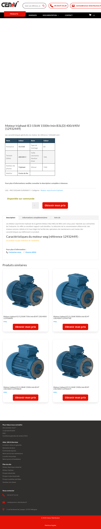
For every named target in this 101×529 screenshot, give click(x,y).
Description (10, 217)
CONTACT (69, 15)
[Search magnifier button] (43, 5)
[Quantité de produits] (35, 205)
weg (5, 321)
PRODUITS (14, 14)
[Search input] (33, 5)
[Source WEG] (29, 252)
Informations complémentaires (34, 217)
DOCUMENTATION (51, 15)
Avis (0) (57, 217)
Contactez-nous (13, 252)
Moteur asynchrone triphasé (52, 190)
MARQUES (33, 15)
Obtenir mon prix (55, 205)
